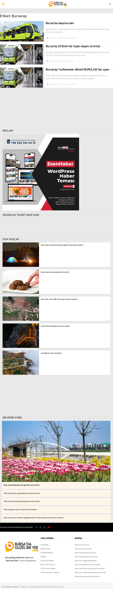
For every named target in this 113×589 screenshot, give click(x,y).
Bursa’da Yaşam (47, 560)
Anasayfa (44, 545)
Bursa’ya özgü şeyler (83, 549)
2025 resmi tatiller (48, 568)
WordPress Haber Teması (52, 586)
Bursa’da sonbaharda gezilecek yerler (90, 572)
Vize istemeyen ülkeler (50, 572)
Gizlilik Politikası (47, 552)
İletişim (43, 556)
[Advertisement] (56, 108)
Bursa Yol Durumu (48, 564)
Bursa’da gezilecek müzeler (86, 556)
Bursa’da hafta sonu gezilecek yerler (90, 568)
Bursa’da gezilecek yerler (85, 552)
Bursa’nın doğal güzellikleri (86, 560)
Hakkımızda (45, 549)
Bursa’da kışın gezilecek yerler (87, 576)
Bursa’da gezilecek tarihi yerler (87, 564)
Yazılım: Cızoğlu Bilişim (30, 586)
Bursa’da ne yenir (82, 545)
